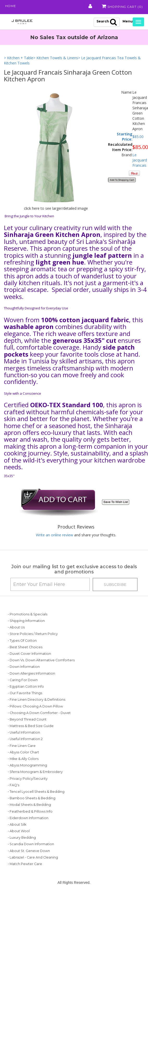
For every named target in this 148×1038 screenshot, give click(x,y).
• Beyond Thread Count (27, 733)
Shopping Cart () (121, 6)
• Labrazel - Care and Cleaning (33, 871)
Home (10, 6)
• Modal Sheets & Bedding (29, 819)
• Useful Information (24, 746)
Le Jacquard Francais (139, 161)
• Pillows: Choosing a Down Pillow (35, 714)
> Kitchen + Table (18, 58)
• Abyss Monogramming (27, 779)
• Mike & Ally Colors (23, 773)
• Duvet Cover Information (29, 655)
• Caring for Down (23, 687)
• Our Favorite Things (25, 701)
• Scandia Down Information (31, 858)
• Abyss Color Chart (23, 766)
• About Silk (17, 839)
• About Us (16, 628)
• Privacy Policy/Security (28, 793)
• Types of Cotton (22, 641)
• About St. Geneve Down (29, 865)
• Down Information (24, 674)
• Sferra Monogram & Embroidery (35, 786)
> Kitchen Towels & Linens (55, 58)
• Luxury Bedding (22, 852)
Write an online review (54, 535)
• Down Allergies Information (31, 681)
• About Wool (19, 845)
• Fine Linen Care (22, 760)
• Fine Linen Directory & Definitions (36, 707)
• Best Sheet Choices (25, 648)
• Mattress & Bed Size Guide (31, 740)
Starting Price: (124, 137)
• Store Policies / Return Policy (33, 635)
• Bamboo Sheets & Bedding (31, 812)
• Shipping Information (26, 622)
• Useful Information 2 (25, 753)
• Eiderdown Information (28, 832)
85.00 (139, 137)
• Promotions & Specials (27, 615)
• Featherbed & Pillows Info (30, 825)
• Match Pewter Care (25, 878)
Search (106, 22)
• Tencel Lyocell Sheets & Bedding (36, 806)
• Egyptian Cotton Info (26, 694)
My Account (89, 6)
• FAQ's (13, 799)
